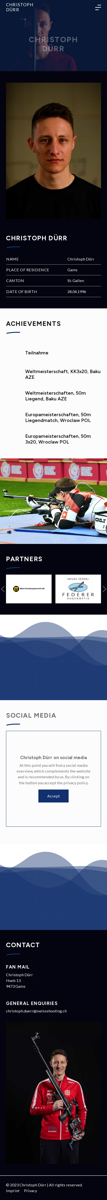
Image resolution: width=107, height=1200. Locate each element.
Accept (53, 796)
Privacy (30, 1190)
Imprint (12, 1190)
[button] (2, 589)
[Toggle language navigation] (98, 7)
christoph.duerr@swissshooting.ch (36, 1011)
